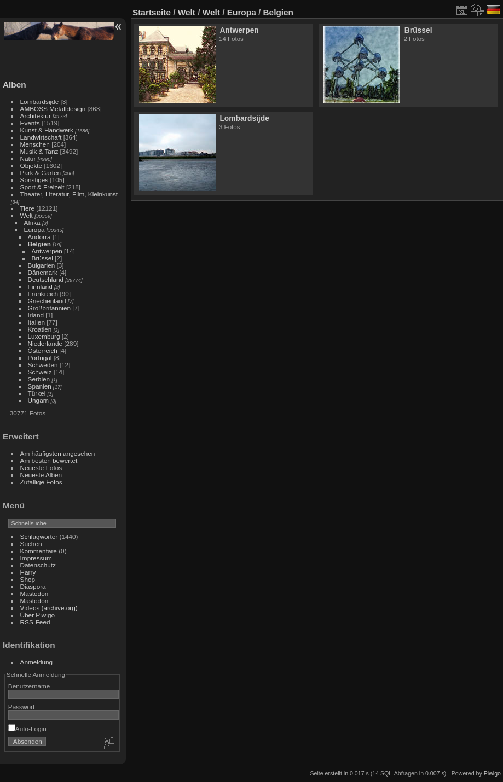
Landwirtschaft (41, 137)
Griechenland (47, 300)
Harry (28, 572)
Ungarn (38, 400)
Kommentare (38, 550)
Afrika (32, 222)
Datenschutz (38, 565)
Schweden (43, 364)
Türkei (37, 393)
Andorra (39, 236)
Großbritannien (49, 307)
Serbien (39, 379)
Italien (36, 322)
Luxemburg (44, 336)
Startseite (151, 12)
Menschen (35, 144)
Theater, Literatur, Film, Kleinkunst (69, 194)
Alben (14, 84)
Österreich (42, 350)
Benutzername (29, 686)
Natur (28, 158)
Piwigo (492, 773)
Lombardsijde (39, 101)
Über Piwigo (37, 614)
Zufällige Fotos (41, 481)
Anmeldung (36, 661)
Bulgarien (41, 265)
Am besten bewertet (49, 460)
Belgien (39, 243)
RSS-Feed (35, 621)
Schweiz (40, 371)
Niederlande (45, 343)
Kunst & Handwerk (46, 130)
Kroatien (40, 329)
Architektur (35, 115)
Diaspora (33, 586)
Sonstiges (34, 179)
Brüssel (42, 258)
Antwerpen (47, 250)
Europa (34, 229)
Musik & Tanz (39, 151)
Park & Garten (40, 172)
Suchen (31, 543)
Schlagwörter (39, 536)
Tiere (27, 208)
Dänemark (42, 272)
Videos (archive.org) (49, 607)
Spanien (39, 386)
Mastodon (34, 593)
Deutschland (45, 279)
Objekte (31, 165)
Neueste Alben (41, 474)
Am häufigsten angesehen (57, 453)
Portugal (40, 357)
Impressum (36, 557)
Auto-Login (27, 728)
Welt (26, 215)
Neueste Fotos (41, 467)
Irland (36, 314)
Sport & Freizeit (42, 186)
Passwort (21, 706)
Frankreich (43, 293)
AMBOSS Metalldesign (53, 108)
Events (30, 122)
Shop (27, 579)
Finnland (40, 286)
